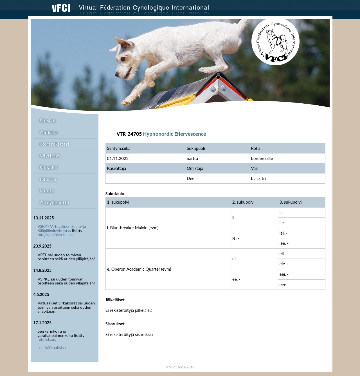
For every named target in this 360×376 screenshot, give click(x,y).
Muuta (47, 191)
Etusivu (48, 121)
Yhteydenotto (54, 203)
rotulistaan (46, 339)
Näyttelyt (50, 156)
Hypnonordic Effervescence (174, 133)
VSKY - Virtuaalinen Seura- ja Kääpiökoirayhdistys (62, 228)
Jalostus (48, 179)
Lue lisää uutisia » (51, 347)
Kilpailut (49, 167)
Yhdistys (49, 132)
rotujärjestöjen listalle (55, 234)
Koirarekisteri (54, 144)
